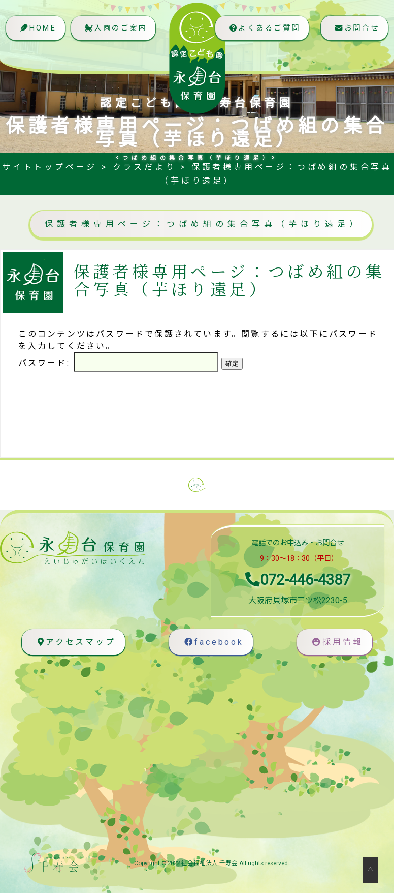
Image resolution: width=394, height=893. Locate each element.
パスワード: (118, 363)
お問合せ (355, 32)
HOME (38, 32)
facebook (213, 642)
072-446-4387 (297, 579)
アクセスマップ (75, 642)
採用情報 (337, 642)
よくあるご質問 (260, 32)
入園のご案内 (121, 32)
